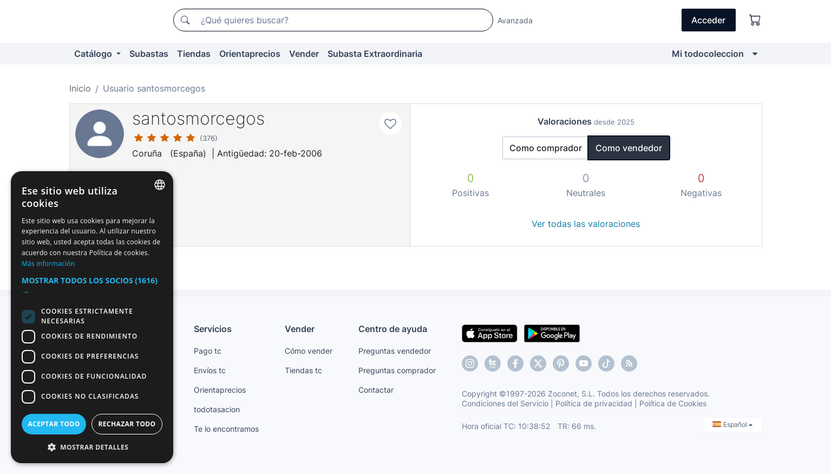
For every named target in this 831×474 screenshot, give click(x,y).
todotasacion (217, 409)
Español (732, 424)
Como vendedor (629, 147)
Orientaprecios (249, 53)
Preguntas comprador (397, 370)
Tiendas (194, 53)
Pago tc (207, 350)
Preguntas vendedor (394, 350)
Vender (304, 53)
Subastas (148, 53)
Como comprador (545, 147)
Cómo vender (308, 350)
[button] (92, 286)
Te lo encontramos (226, 428)
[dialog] (92, 317)
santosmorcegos (198, 118)
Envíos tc (210, 370)
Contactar (376, 389)
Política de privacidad (593, 403)
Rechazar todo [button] (126, 423)
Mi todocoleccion (708, 53)
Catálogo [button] (94, 53)
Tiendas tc (303, 370)
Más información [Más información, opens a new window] (48, 263)
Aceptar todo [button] (54, 423)
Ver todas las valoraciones (586, 223)
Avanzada (515, 20)
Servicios (213, 328)
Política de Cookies (672, 403)
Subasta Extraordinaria (375, 53)
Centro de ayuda (392, 328)
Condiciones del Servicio (505, 403)
